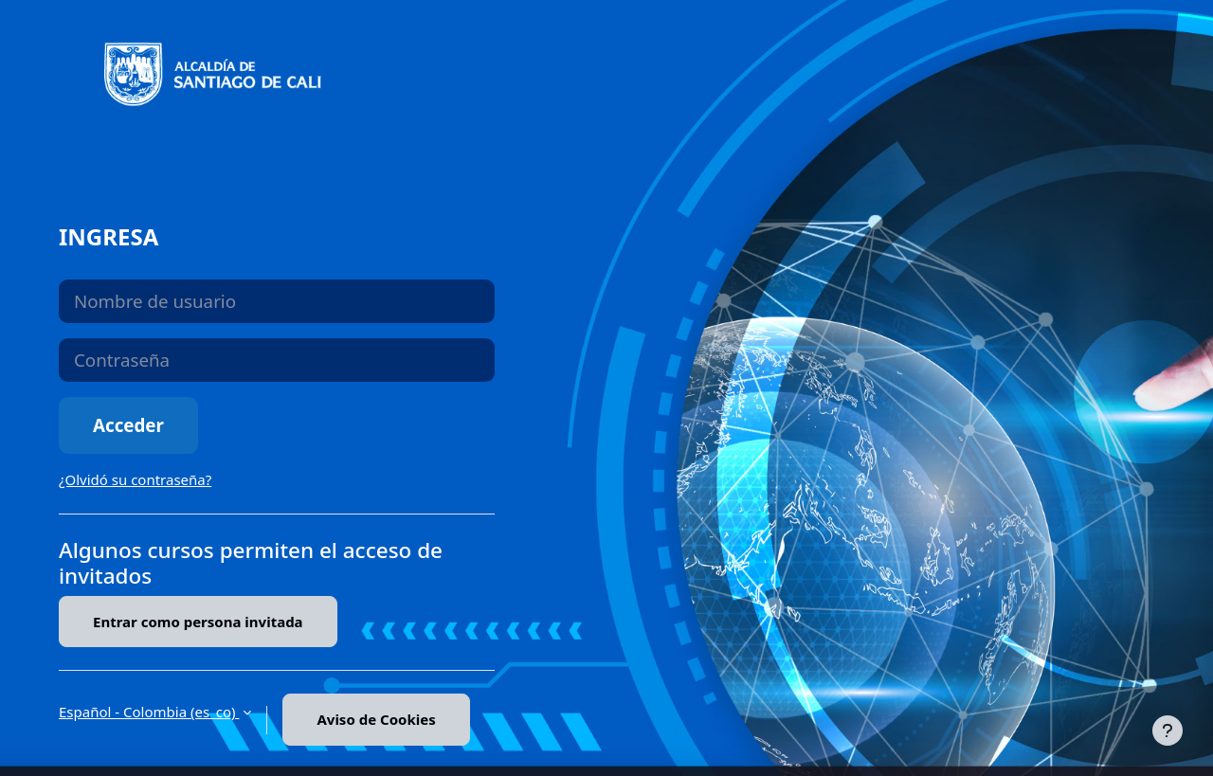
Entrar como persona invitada (198, 621)
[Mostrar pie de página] (1167, 730)
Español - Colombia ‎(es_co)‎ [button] (149, 711)
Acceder (128, 425)
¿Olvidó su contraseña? (135, 479)
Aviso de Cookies (376, 719)
